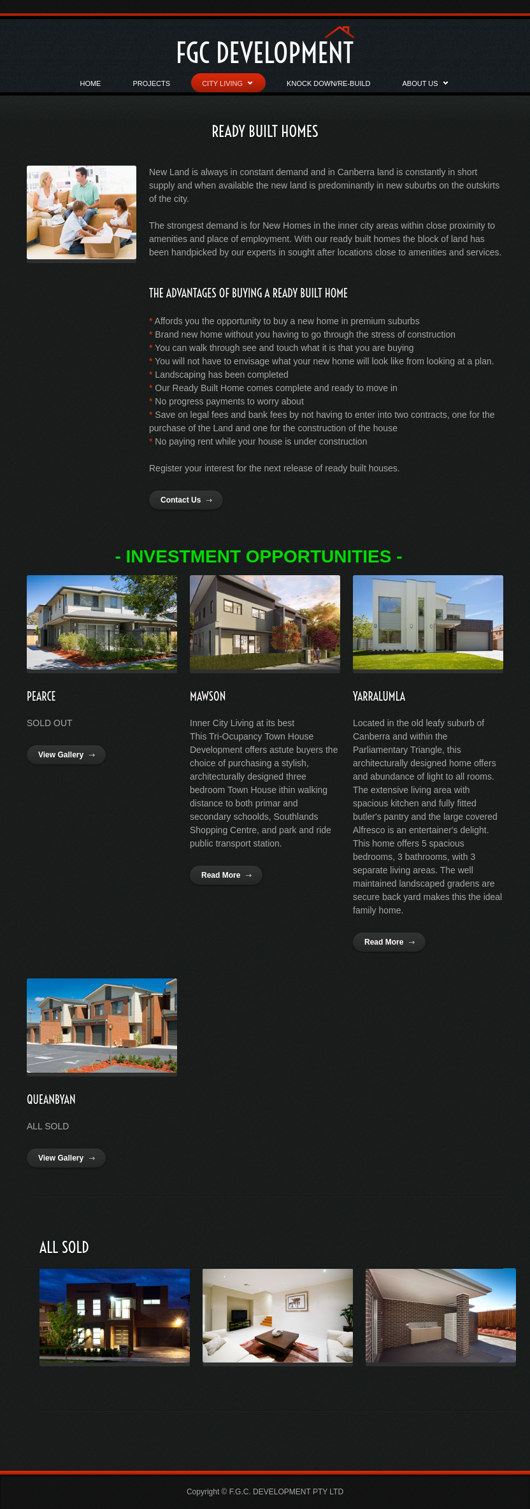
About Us (425, 86)
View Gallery (60, 754)
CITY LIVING (227, 86)
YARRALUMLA (379, 696)
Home (90, 83)
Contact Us (181, 500)
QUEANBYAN (51, 1099)
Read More (220, 875)
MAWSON (208, 696)
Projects (151, 83)
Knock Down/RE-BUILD (328, 83)
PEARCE (41, 696)
